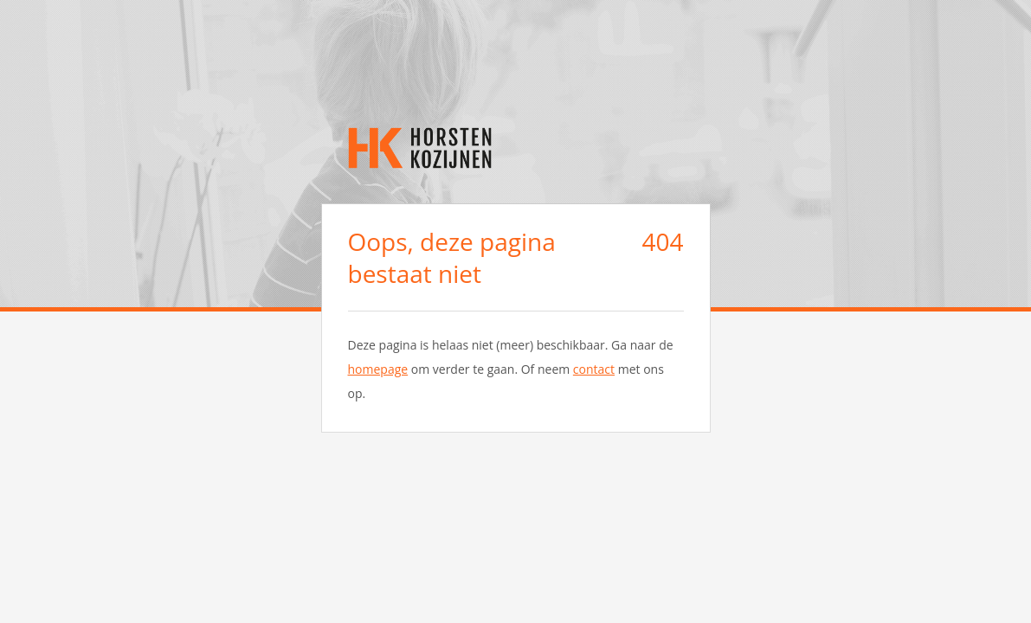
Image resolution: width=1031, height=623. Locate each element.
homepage (378, 369)
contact (594, 369)
